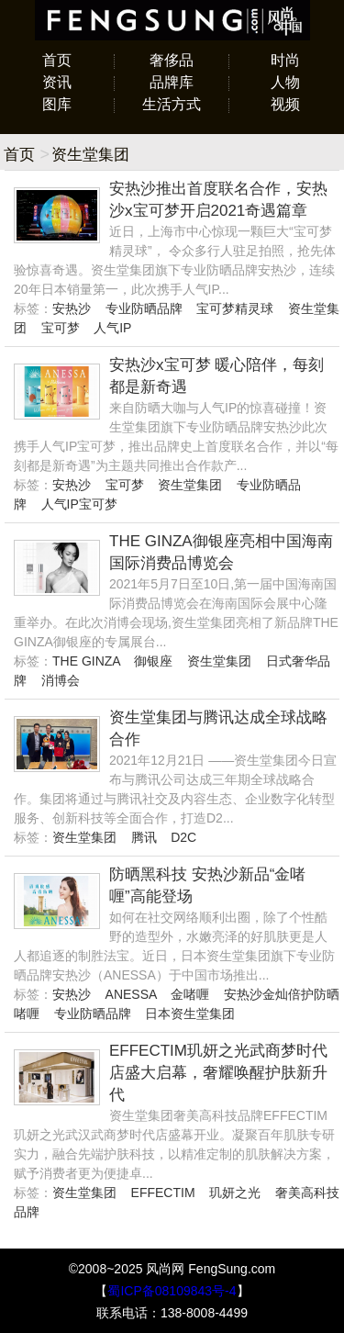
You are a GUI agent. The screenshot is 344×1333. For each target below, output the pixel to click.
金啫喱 (190, 994)
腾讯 (144, 837)
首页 (57, 60)
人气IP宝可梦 (79, 504)
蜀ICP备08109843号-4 (171, 1290)
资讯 (57, 82)
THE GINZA (86, 661)
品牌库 (172, 82)
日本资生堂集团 (190, 1013)
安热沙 (71, 308)
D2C (183, 837)
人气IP (112, 327)
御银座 (153, 661)
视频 (285, 104)
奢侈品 (172, 60)
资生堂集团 (190, 484)
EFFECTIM (163, 1192)
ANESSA (131, 994)
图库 (57, 104)
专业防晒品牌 (144, 308)
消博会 (60, 680)
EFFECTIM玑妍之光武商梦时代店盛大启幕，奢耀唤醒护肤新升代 (218, 1072)
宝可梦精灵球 (234, 308)
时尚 (285, 60)
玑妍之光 (235, 1192)
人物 (285, 82)
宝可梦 (60, 327)
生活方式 (171, 104)
